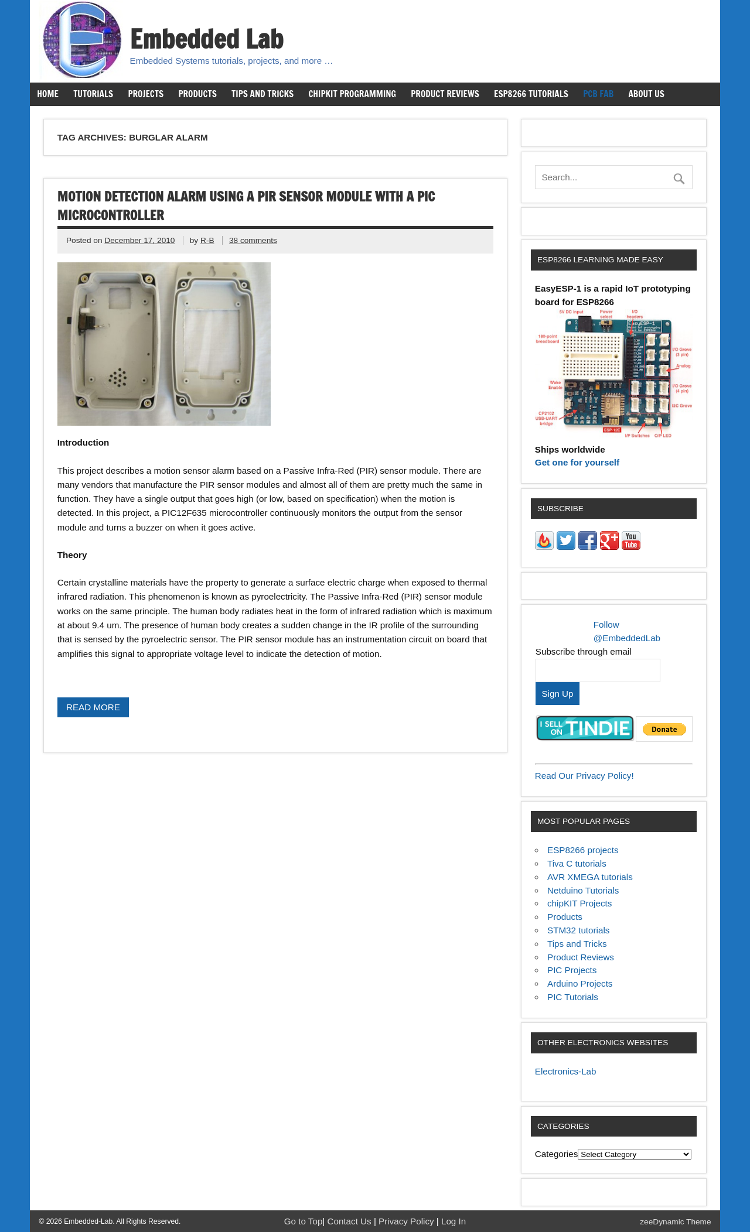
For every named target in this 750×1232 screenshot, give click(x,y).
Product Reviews (445, 93)
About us (646, 93)
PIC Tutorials (572, 997)
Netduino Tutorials (583, 890)
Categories (556, 1154)
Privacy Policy (408, 1221)
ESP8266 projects (583, 850)
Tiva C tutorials (576, 863)
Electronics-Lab (565, 1071)
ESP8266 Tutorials (531, 93)
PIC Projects (571, 970)
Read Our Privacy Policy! (584, 776)
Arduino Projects (579, 983)
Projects (145, 93)
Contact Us (351, 1221)
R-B (207, 240)
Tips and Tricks (262, 93)
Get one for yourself (577, 462)
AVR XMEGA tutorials (590, 877)
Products (197, 93)
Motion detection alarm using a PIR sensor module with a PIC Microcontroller (246, 206)
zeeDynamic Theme (675, 1221)
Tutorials (93, 93)
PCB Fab (598, 93)
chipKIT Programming (352, 93)
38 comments (253, 240)
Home (47, 93)
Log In (453, 1221)
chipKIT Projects (579, 903)
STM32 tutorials (578, 930)
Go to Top (303, 1221)
